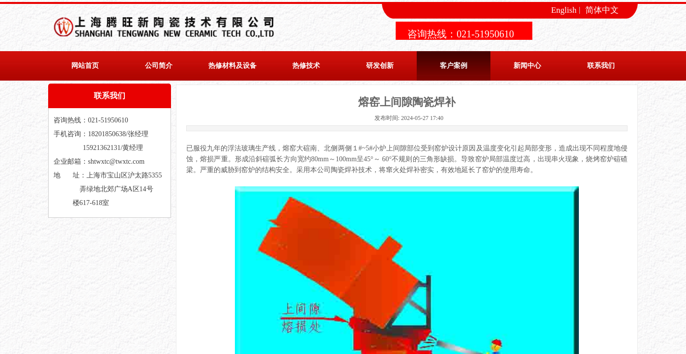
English (563, 10)
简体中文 (602, 10)
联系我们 (601, 65)
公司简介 (158, 65)
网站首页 (85, 65)
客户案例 (453, 65)
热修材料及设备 (232, 65)
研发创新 (380, 65)
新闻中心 (527, 65)
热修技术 (306, 65)
